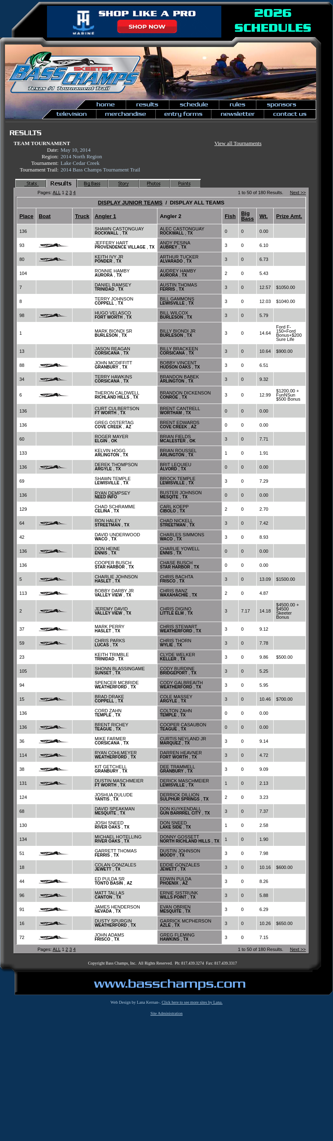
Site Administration (166, 1013)
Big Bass (247, 216)
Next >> (298, 192)
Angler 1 (105, 216)
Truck (82, 216)
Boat (45, 216)
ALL (57, 192)
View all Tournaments (237, 143)
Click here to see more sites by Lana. (192, 1002)
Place (26, 216)
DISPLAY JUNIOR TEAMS (130, 203)
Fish (230, 216)
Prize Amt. (289, 216)
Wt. (263, 216)
